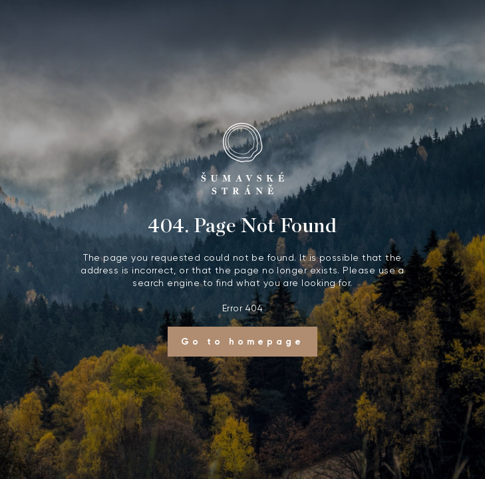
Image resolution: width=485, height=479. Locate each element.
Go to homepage (242, 342)
